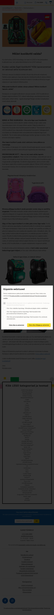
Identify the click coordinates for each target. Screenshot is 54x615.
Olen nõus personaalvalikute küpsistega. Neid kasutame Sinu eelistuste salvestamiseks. (27, 318)
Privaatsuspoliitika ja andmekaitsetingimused (22, 296)
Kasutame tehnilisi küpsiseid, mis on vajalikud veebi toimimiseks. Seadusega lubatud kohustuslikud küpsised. (28, 304)
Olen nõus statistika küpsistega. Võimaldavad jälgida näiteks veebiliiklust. (27, 308)
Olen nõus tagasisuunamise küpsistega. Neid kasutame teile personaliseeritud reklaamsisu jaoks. (24, 312)
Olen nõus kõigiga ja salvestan (39, 325)
